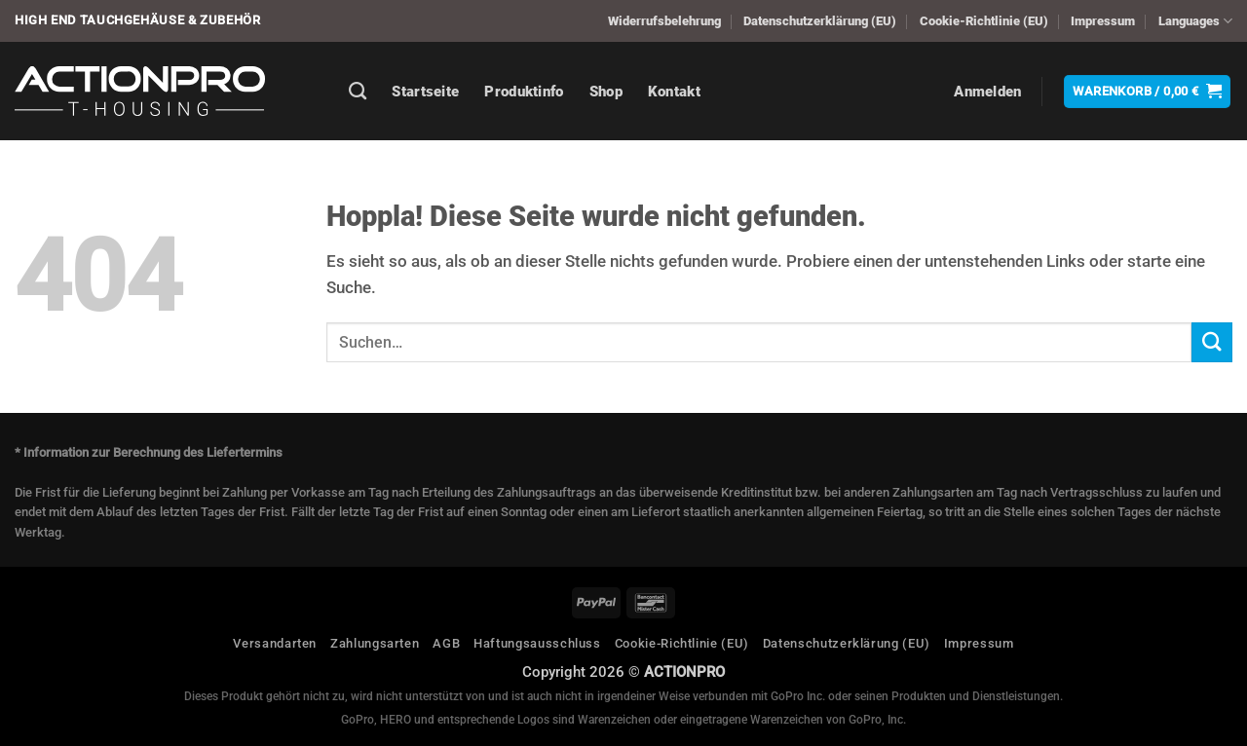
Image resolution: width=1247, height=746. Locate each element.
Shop (606, 91)
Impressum (1103, 21)
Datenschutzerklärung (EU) (819, 21)
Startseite (425, 91)
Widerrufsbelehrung (664, 21)
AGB (446, 643)
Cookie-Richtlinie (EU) (984, 21)
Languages (1195, 21)
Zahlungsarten (374, 643)
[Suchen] (357, 91)
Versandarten (275, 643)
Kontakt (674, 91)
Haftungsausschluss (537, 643)
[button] (987, 91)
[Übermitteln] (1211, 342)
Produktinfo (523, 91)
